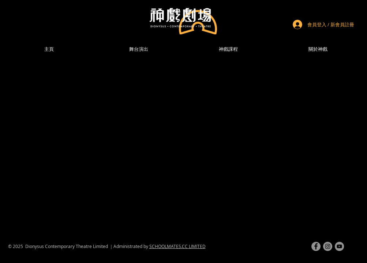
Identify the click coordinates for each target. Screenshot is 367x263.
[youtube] (339, 246)
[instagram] (327, 246)
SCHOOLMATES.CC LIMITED (177, 246)
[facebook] (316, 246)
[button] (318, 49)
